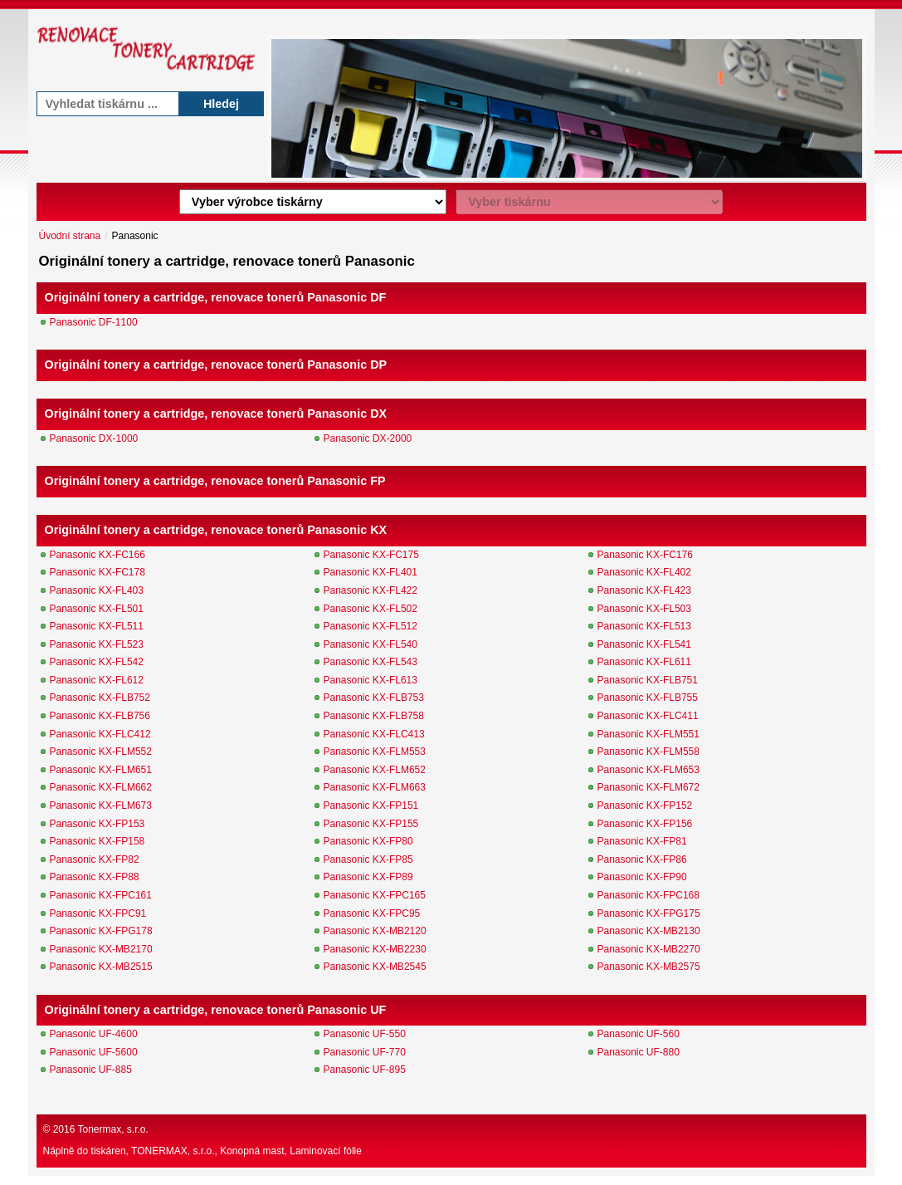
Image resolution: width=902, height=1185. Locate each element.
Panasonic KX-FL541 (644, 644)
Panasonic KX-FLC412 (100, 734)
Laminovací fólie (326, 1151)
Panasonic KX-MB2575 (648, 966)
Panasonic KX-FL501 (97, 609)
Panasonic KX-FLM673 (101, 805)
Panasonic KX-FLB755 (647, 697)
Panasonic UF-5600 (94, 1052)
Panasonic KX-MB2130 (648, 931)
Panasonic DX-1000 (94, 438)
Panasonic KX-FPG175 (648, 913)
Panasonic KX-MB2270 (648, 949)
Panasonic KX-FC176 (645, 555)
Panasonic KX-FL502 (370, 609)
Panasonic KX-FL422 (370, 590)
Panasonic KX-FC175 (371, 555)
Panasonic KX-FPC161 (101, 895)
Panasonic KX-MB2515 (101, 966)
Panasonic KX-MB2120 (375, 931)
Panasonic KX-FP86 (642, 859)
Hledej (221, 103)
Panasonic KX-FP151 (371, 805)
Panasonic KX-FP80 (368, 841)
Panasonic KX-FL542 (97, 662)
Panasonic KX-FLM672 (648, 787)
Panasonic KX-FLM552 (101, 751)
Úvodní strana (70, 236)
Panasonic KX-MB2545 (375, 966)
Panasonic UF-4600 (94, 1034)
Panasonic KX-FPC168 (648, 895)
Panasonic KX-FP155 (371, 824)
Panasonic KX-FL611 (644, 662)
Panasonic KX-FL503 (644, 609)
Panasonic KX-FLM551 (648, 734)
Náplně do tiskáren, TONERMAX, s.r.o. (129, 1151)
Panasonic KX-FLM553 (375, 751)
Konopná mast (252, 1151)
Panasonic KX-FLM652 (375, 770)
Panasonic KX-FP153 (97, 824)
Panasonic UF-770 (365, 1052)
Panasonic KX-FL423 (644, 590)
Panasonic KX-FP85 (368, 859)
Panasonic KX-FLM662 (101, 787)
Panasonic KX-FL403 (97, 590)
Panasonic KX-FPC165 (375, 895)
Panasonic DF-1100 (94, 322)
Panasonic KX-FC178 (97, 572)
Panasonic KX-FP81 (642, 841)
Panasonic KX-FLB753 (374, 697)
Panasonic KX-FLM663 (375, 787)
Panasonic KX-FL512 (370, 626)
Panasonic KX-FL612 (97, 680)
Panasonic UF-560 (638, 1034)
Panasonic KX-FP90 (642, 877)
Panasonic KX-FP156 (645, 824)
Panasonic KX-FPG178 (101, 931)
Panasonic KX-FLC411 (648, 716)
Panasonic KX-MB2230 (375, 949)
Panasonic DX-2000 (368, 438)
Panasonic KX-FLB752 (100, 697)
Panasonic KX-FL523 (97, 644)
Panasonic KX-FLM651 (101, 770)
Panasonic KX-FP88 (94, 877)
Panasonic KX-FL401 (370, 572)
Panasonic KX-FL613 (370, 680)
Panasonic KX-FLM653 (648, 770)
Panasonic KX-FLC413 (374, 734)
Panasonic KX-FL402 (644, 572)
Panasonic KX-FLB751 (647, 680)
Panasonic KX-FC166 (97, 555)
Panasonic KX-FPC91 (98, 913)
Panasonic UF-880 (638, 1052)
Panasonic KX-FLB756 (100, 716)
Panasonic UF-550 (365, 1034)
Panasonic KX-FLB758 (374, 716)
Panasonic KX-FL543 (370, 662)
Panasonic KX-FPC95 (372, 913)
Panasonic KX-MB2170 (101, 949)
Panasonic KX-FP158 (97, 841)
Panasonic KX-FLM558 (648, 751)
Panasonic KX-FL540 (370, 644)
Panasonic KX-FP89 (368, 877)
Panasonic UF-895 (365, 1069)
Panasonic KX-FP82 (94, 859)
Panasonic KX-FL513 (644, 626)
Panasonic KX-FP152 (645, 805)
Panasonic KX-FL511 (97, 626)
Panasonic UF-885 (91, 1069)
